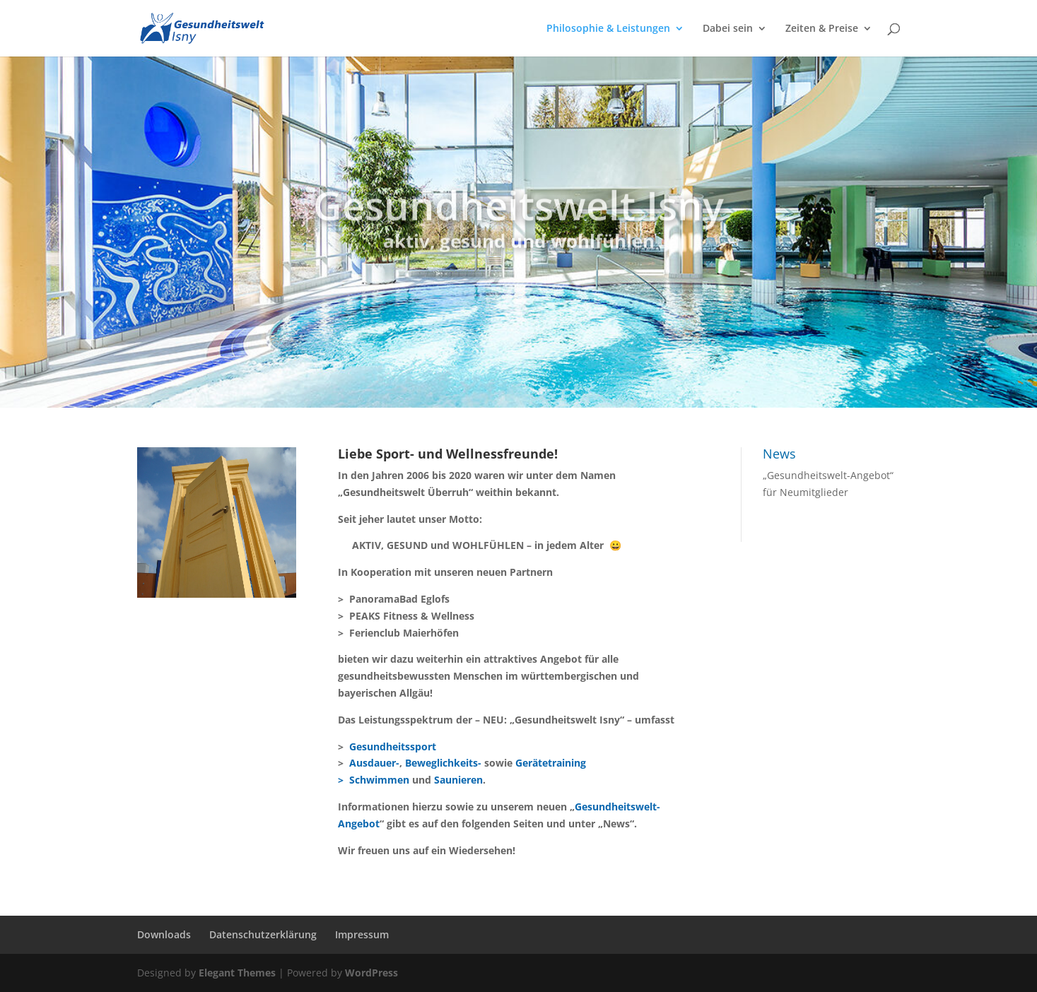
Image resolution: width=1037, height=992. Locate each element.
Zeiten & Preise (821, 29)
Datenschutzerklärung (263, 934)
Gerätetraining (550, 762)
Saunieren (458, 779)
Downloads (164, 934)
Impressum (362, 934)
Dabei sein (728, 29)
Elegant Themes (237, 972)
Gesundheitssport (392, 746)
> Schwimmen (373, 779)
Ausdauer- (374, 762)
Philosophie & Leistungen (608, 29)
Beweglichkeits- (443, 762)
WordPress (371, 972)
